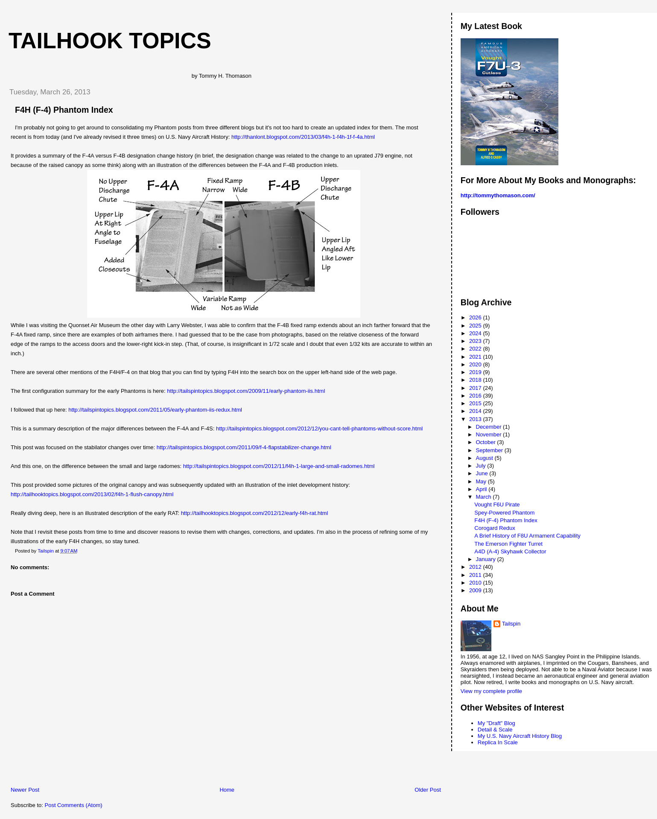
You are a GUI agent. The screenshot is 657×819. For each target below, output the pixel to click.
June (483, 473)
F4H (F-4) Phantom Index (505, 520)
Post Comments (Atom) (73, 805)
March (484, 497)
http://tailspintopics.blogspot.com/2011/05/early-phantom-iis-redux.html (155, 410)
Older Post (428, 790)
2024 (476, 333)
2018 (476, 380)
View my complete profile (491, 691)
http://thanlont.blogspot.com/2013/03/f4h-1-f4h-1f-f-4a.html (303, 137)
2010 (476, 582)
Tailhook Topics (110, 40)
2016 (476, 395)
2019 (476, 372)
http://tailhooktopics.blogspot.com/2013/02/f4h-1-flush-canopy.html (92, 494)
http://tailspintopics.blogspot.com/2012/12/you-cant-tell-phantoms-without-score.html (319, 428)
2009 (476, 590)
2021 (476, 357)
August (485, 458)
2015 (476, 403)
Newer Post (25, 790)
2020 (476, 364)
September (490, 450)
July (482, 465)
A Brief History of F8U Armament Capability (527, 535)
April (482, 489)
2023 (476, 341)
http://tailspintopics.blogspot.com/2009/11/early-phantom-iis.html (246, 391)
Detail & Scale (495, 729)
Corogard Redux (494, 528)
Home (226, 790)
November (489, 434)
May (482, 481)
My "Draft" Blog (496, 723)
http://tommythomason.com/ (498, 195)
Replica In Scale (498, 742)
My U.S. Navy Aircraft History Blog (520, 736)
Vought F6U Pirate (497, 504)
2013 (476, 419)
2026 (476, 317)
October (486, 442)
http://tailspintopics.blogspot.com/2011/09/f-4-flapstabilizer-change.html (244, 447)
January (486, 559)
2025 (476, 325)
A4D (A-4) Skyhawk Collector (510, 551)
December (489, 427)
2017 (476, 388)
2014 (476, 411)
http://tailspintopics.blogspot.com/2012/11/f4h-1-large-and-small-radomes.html (279, 466)
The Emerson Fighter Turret (508, 544)
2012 (476, 567)
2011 (476, 575)
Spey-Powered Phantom (504, 512)
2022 (476, 348)
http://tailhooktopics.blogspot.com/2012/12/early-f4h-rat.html (254, 513)
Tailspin (511, 623)
